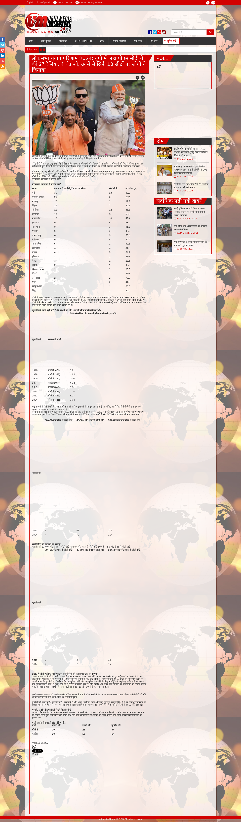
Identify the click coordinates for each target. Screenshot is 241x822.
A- (208, 3)
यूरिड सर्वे (170, 41)
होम (30, 41)
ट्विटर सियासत (119, 41)
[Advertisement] (108, 341)
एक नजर (138, 41)
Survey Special (43, 2)
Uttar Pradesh (83, 41)
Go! (210, 32)
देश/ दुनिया (46, 41)
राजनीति (63, 41)
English (30, 2)
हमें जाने (154, 41)
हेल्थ (102, 41)
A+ (213, 2)
